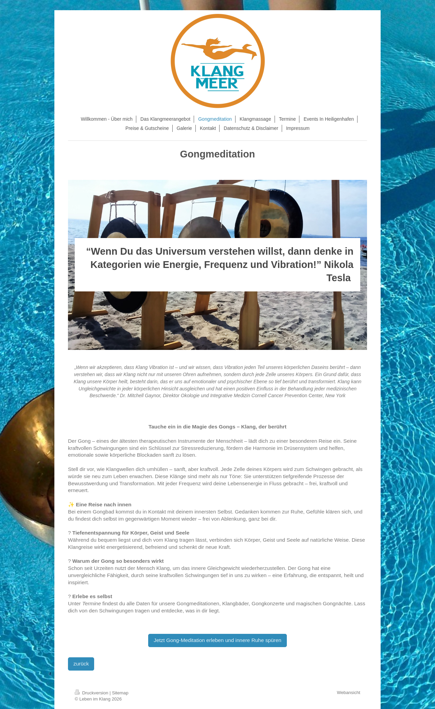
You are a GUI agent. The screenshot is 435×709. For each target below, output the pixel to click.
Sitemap (120, 692)
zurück (81, 663)
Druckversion (92, 692)
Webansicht (348, 692)
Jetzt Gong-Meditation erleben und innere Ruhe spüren (217, 640)
